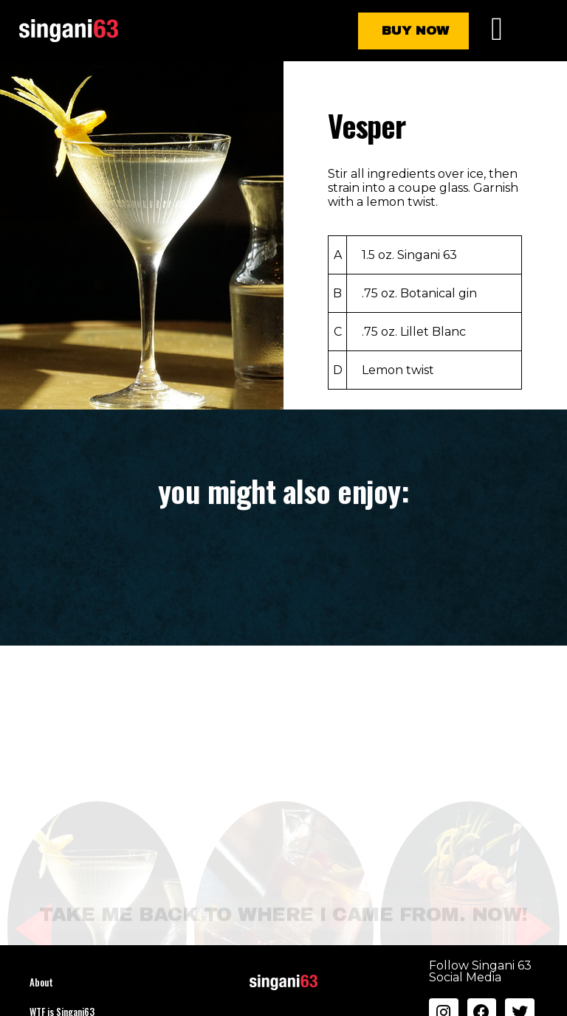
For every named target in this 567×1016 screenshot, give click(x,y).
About (41, 982)
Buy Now (415, 31)
